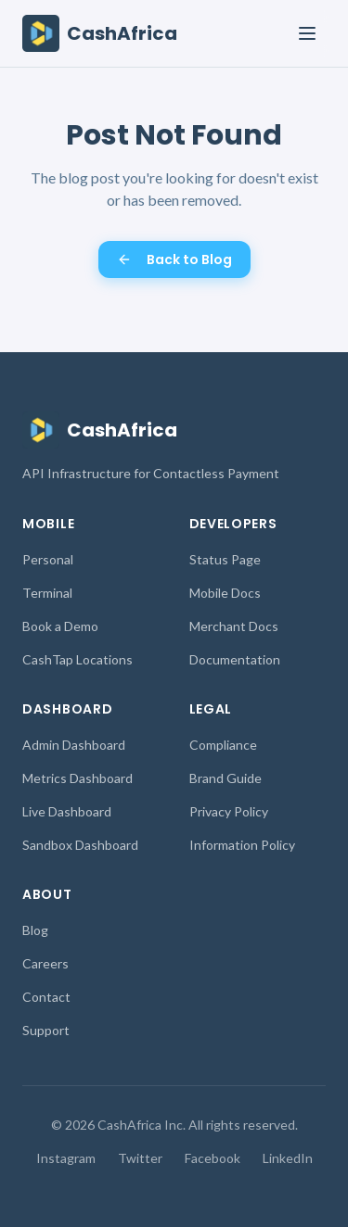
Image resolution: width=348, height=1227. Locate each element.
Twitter (140, 1158)
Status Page (225, 559)
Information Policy (242, 845)
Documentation (234, 659)
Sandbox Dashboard (80, 845)
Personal (47, 559)
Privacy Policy (228, 811)
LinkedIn (288, 1158)
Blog (35, 930)
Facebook (212, 1158)
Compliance (223, 745)
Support (46, 1030)
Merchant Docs (233, 626)
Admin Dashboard (73, 745)
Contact (46, 997)
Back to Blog (174, 259)
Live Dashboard (66, 811)
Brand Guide (225, 778)
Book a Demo (60, 626)
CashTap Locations (77, 659)
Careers (45, 963)
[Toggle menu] (307, 33)
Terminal (47, 593)
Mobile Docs (225, 593)
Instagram (66, 1158)
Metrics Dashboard (77, 778)
